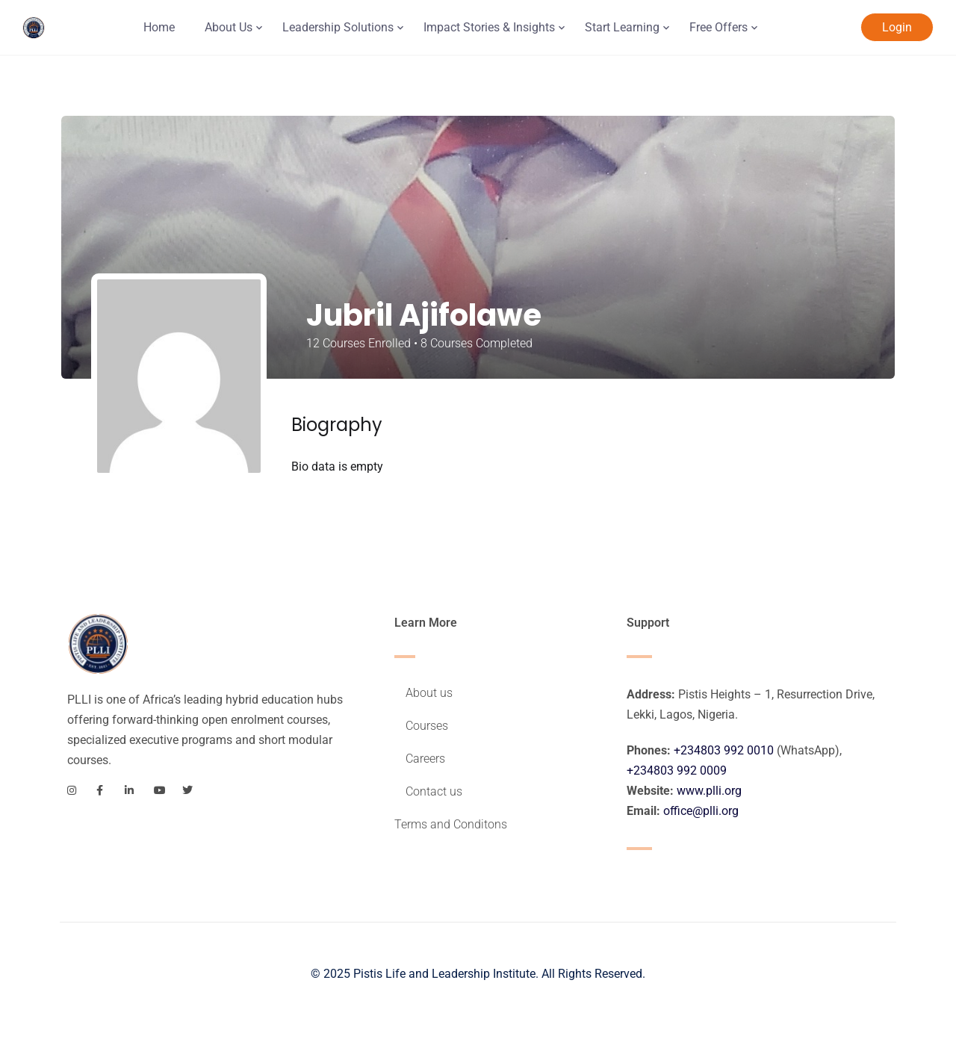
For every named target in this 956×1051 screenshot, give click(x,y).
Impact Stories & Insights (489, 27)
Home (159, 27)
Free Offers (718, 27)
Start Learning (622, 27)
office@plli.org (701, 811)
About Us (228, 27)
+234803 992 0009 (677, 770)
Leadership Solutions (338, 27)
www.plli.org (709, 791)
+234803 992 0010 (724, 750)
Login (897, 27)
